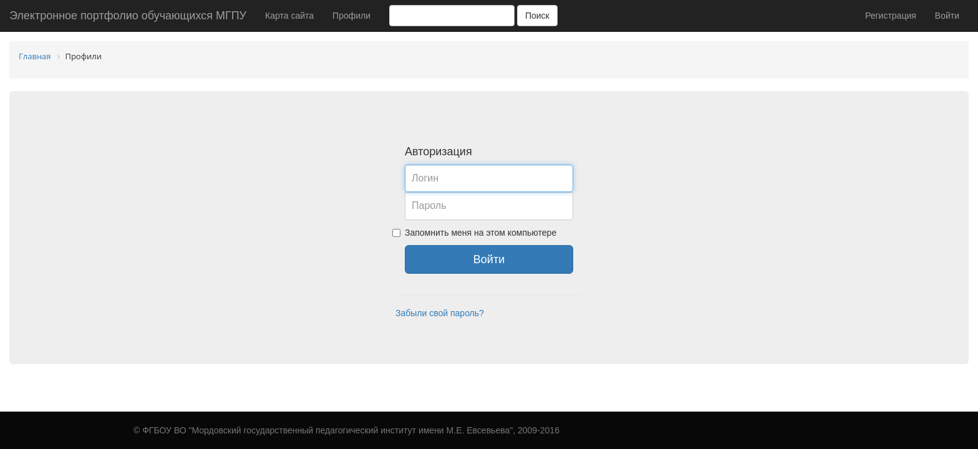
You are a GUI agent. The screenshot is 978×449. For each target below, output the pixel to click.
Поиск (537, 16)
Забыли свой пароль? (439, 313)
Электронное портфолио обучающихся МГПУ (127, 15)
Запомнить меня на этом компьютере (480, 233)
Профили (351, 16)
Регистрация (890, 16)
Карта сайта (289, 16)
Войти (947, 16)
